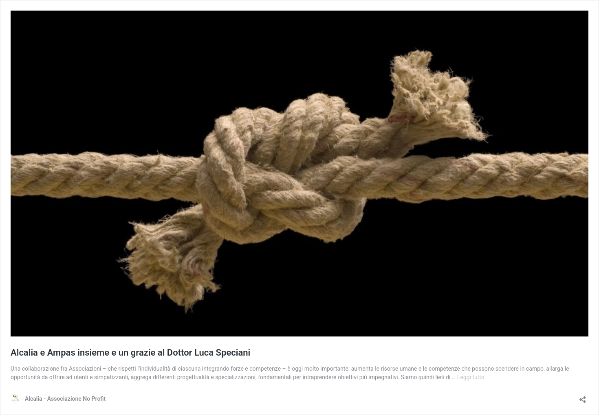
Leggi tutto (470, 377)
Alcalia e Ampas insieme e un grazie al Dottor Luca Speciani (130, 352)
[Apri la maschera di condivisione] (582, 397)
